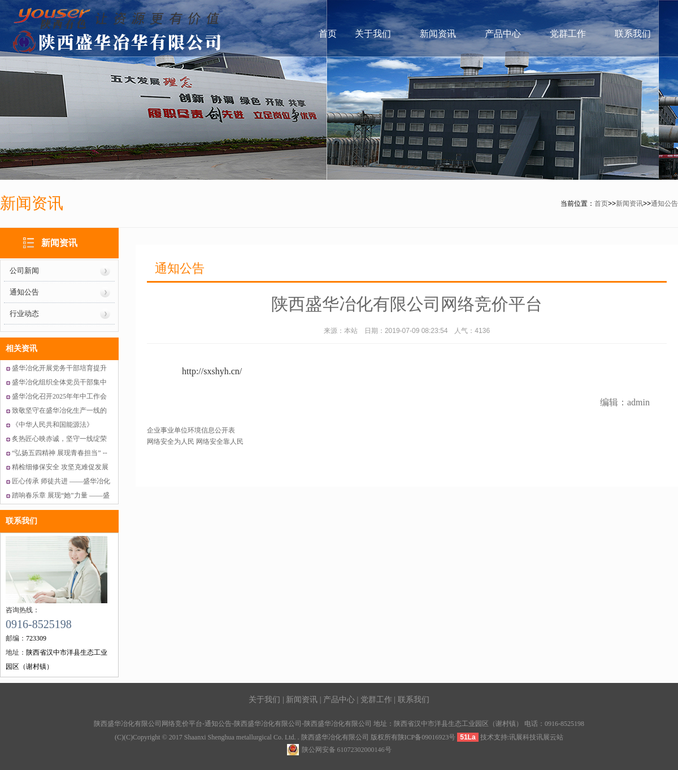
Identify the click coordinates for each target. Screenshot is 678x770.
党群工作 (568, 33)
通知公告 (664, 203)
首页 (328, 33)
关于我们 (373, 33)
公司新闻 (24, 270)
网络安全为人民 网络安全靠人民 (195, 441)
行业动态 (24, 313)
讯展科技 (522, 737)
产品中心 (503, 33)
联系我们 (633, 33)
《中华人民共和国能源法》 (52, 425)
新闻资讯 (438, 33)
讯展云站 (549, 737)
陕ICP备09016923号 (427, 737)
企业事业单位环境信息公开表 (191, 430)
